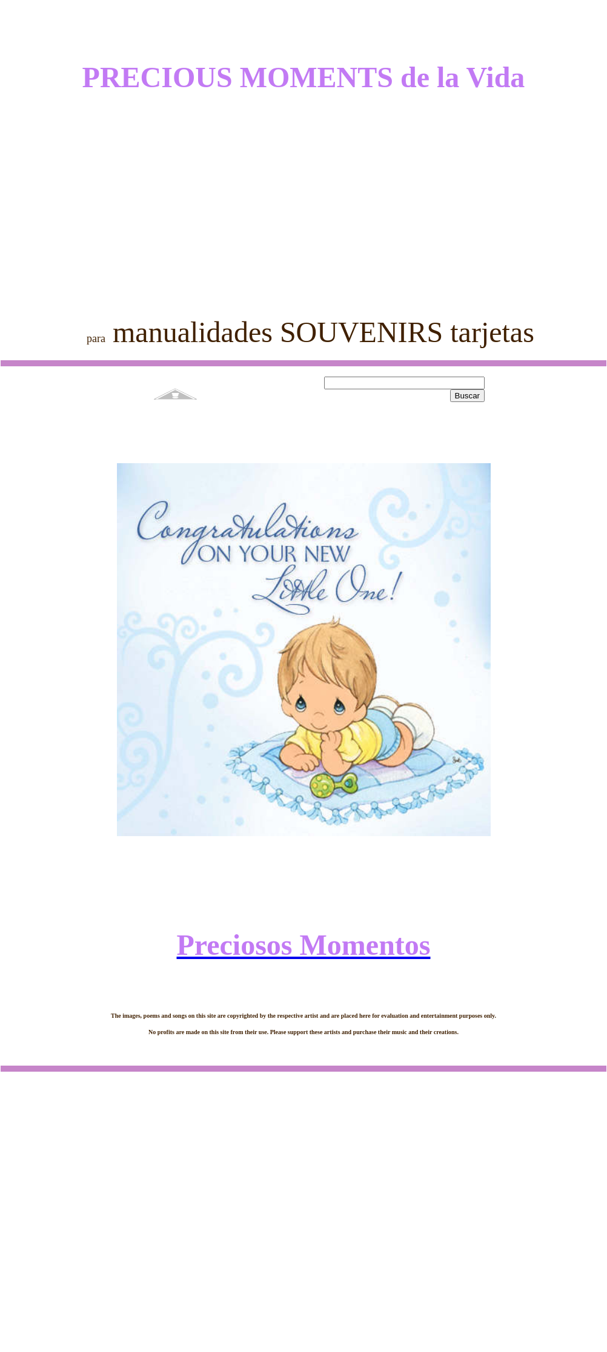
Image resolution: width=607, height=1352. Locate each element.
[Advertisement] (303, 195)
